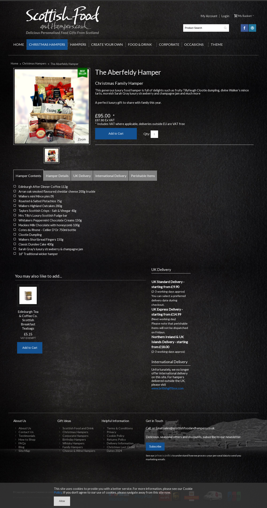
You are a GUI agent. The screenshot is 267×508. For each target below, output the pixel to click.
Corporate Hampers (75, 435)
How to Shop (27, 439)
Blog (21, 447)
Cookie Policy (115, 435)
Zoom (82, 139)
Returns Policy (116, 439)
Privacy (111, 432)
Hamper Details (57, 176)
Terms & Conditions (120, 428)
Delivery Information (120, 443)
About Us (25, 428)
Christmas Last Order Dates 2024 (121, 448)
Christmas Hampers (75, 432)
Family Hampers (73, 447)
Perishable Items (143, 176)
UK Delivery (82, 176)
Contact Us (26, 432)
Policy (58, 492)
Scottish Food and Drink (78, 428)
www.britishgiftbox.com (167, 388)
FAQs (22, 443)
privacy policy (163, 455)
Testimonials (27, 435)
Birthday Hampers (74, 439)
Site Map (24, 450)
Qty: (147, 134)
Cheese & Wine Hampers (79, 450)
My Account (209, 16)
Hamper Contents (28, 176)
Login (225, 16)
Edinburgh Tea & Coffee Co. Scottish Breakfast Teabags (28, 320)
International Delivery (110, 176)
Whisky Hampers (73, 443)
